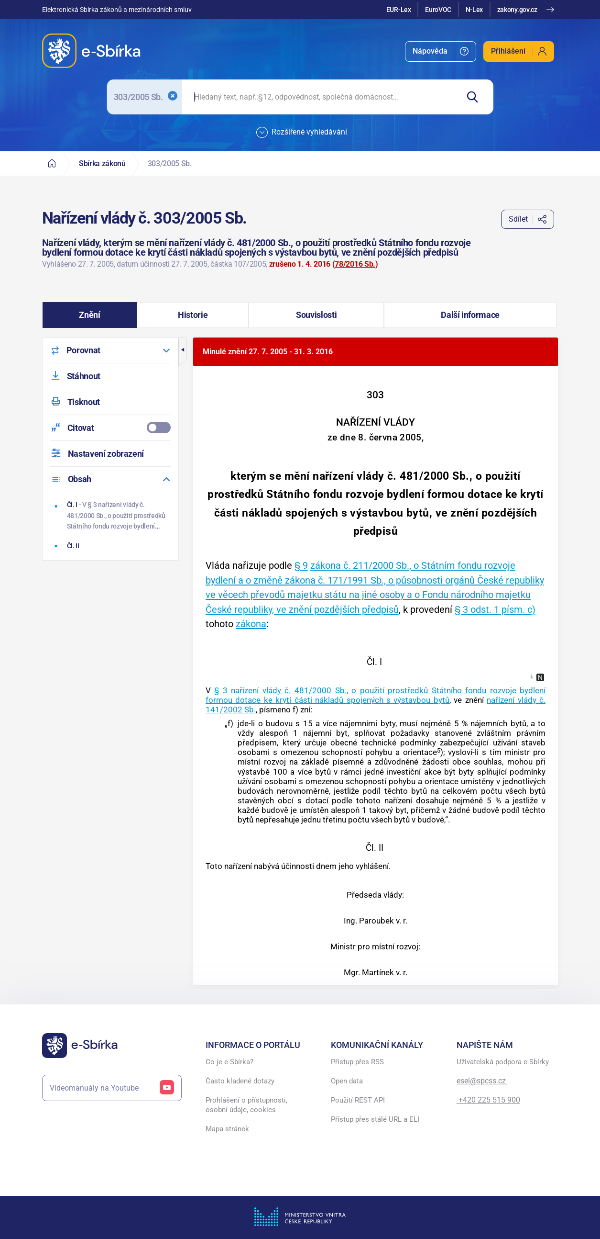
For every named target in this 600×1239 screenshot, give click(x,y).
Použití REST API (358, 1100)
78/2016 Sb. (355, 264)
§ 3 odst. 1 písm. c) (495, 609)
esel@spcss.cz (482, 1080)
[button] (90, 315)
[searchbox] (320, 96)
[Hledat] (475, 96)
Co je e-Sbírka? (229, 1062)
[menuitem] (440, 51)
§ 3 (221, 690)
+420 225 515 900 (488, 1099)
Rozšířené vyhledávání (301, 132)
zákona (251, 624)
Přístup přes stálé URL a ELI (375, 1119)
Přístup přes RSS (357, 1062)
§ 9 (301, 565)
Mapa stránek (227, 1129)
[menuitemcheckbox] (110, 427)
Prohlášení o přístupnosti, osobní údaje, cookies (246, 1105)
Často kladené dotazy (240, 1081)
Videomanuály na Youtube (112, 1088)
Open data (347, 1081)
